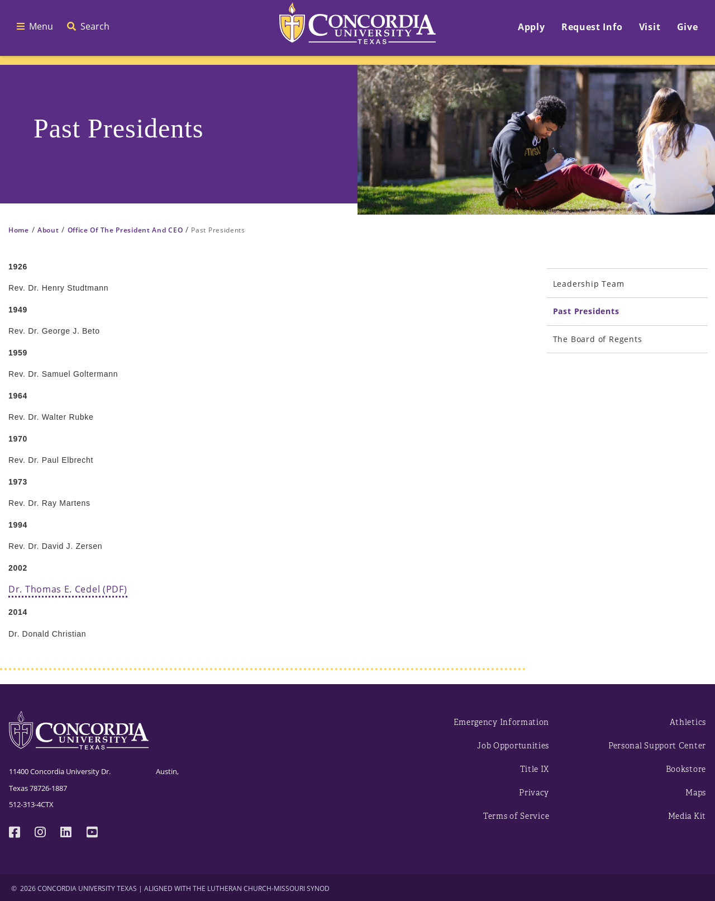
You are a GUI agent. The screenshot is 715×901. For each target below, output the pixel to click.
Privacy (534, 793)
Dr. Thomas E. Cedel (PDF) (67, 589)
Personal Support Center (657, 746)
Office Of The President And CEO (125, 230)
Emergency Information (502, 722)
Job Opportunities (513, 746)
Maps (695, 793)
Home (18, 230)
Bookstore (686, 769)
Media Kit (687, 816)
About (48, 230)
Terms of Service (516, 816)
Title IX (535, 769)
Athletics (688, 722)
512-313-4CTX (31, 804)
